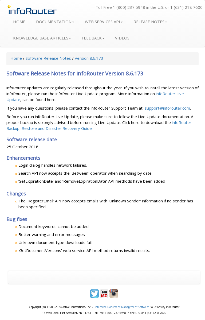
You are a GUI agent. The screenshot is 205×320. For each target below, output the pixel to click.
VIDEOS (122, 38)
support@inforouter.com (167, 108)
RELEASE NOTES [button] (150, 21)
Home (16, 58)
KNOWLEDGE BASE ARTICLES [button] (42, 38)
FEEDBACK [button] (93, 38)
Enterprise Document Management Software (121, 307)
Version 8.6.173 (89, 58)
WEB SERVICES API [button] (104, 21)
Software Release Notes (48, 58)
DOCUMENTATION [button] (55, 21)
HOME (19, 21)
